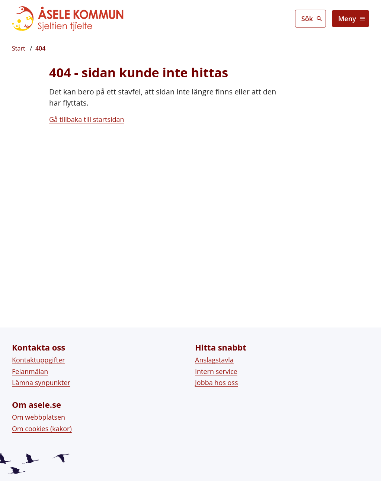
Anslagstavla (214, 355)
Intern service (216, 366)
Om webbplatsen (38, 412)
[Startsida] (18, 48)
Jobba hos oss (216, 378)
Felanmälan (30, 366)
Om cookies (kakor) (42, 424)
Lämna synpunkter (41, 378)
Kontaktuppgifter (38, 355)
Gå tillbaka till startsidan (86, 119)
